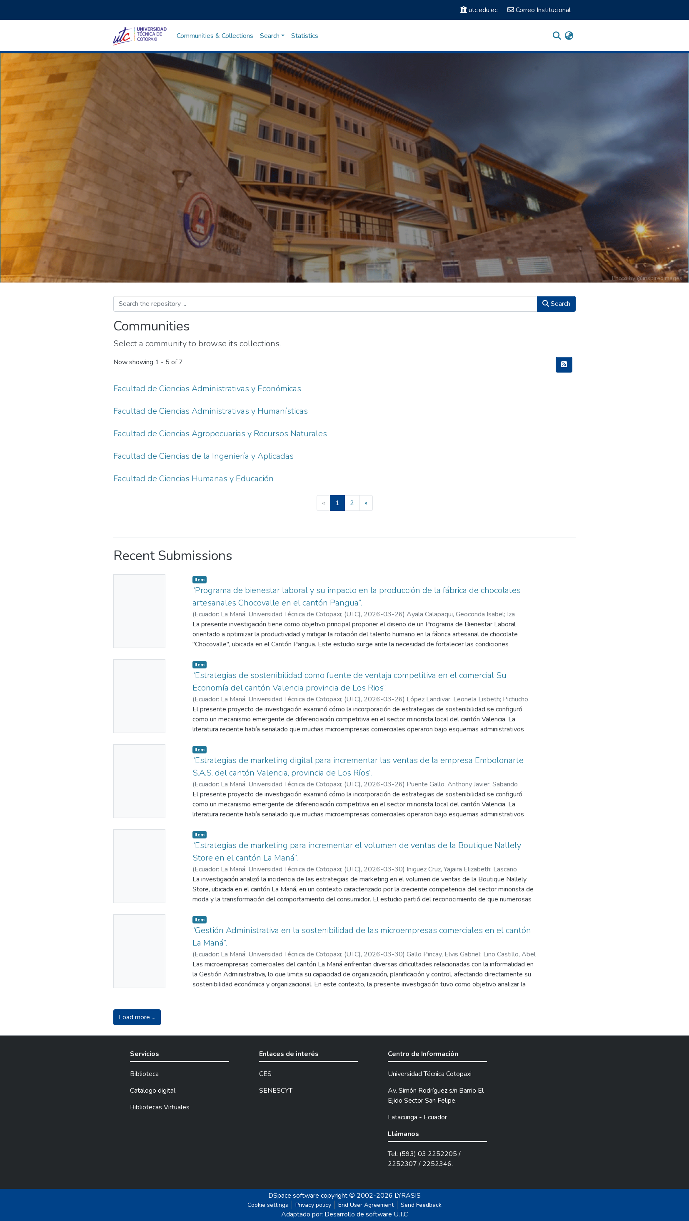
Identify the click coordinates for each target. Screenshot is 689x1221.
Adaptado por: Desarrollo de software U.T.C (344, 1214)
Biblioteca (144, 1073)
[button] (569, 36)
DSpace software (293, 1195)
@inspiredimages (659, 278)
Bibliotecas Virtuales (160, 1107)
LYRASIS (407, 1195)
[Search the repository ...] (325, 304)
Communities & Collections (215, 35)
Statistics (304, 35)
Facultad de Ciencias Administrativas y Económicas (207, 388)
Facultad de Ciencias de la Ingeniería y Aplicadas (203, 456)
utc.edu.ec (478, 10)
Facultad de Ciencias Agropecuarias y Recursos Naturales (220, 433)
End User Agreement (366, 1205)
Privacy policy (313, 1205)
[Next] (366, 503)
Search (556, 303)
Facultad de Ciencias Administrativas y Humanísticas (210, 411)
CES (265, 1073)
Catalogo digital (152, 1090)
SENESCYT (275, 1090)
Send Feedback (421, 1205)
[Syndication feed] (564, 365)
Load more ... (137, 1017)
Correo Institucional (539, 10)
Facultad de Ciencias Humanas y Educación (193, 478)
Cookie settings (267, 1205)
